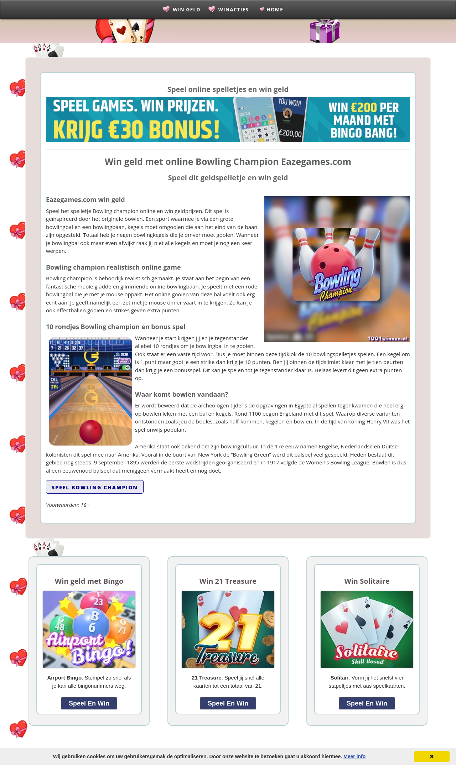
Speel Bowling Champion (95, 487)
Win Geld (186, 9)
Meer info (354, 756)
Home (274, 9)
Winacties (233, 9)
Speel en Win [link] (89, 703)
